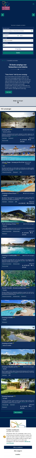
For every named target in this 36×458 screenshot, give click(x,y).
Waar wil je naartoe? (6, 28)
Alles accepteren (18, 447)
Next (33, 14)
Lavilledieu (4, 195)
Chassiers (4, 290)
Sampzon (4, 226)
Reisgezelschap (5, 43)
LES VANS (4, 398)
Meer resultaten (18, 412)
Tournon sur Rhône (6, 131)
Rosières (4, 319)
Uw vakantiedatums (6, 33)
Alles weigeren (18, 451)
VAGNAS (4, 368)
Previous (2, 14)
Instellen (18, 454)
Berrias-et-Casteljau (6, 345)
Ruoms (4, 257)
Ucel (3, 165)
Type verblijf (5, 38)
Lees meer (8, 92)
